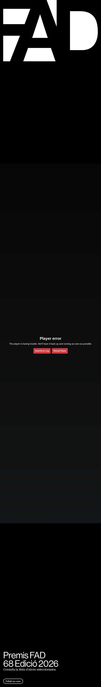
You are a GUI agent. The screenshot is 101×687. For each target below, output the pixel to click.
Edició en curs (13, 681)
